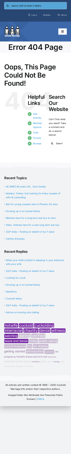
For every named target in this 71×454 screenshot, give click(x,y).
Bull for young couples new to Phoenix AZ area (31, 204)
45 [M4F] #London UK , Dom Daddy (26, 186)
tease (13, 366)
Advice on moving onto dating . (23, 312)
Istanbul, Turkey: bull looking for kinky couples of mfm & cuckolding (33, 195)
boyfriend (52, 357)
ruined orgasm (23, 361)
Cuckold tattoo (14, 298)
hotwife (11, 325)
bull (45, 356)
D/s (29, 346)
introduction (35, 351)
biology (57, 362)
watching (11, 336)
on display (40, 346)
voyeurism (49, 352)
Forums (37, 138)
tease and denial (16, 341)
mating (7, 366)
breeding (35, 362)
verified (38, 336)
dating (24, 336)
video (33, 341)
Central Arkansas (15, 238)
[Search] (7, 5)
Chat (35, 132)
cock (62, 362)
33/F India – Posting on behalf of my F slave (30, 231)
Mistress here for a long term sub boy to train (31, 218)
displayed (9, 361)
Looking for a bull (15, 277)
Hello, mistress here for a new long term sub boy (33, 225)
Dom (40, 356)
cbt (56, 351)
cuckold (26, 325)
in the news (28, 366)
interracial (13, 330)
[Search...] (58, 143)
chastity (31, 330)
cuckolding (44, 325)
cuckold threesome (15, 346)
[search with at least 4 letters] (35, 5)
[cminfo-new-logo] (12, 27)
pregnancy (10, 356)
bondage (19, 366)
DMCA (40, 399)
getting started (14, 351)
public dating (48, 341)
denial (45, 330)
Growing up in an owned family (23, 211)
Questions (11, 291)
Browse (37, 143)
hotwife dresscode (26, 356)
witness (58, 330)
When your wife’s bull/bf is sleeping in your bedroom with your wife (35, 262)
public (43, 361)
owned (50, 362)
